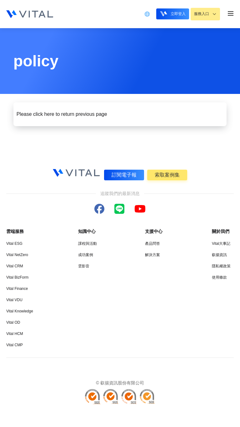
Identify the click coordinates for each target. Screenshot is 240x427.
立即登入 (168, 13)
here (49, 114)
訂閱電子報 (123, 174)
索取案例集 (167, 174)
